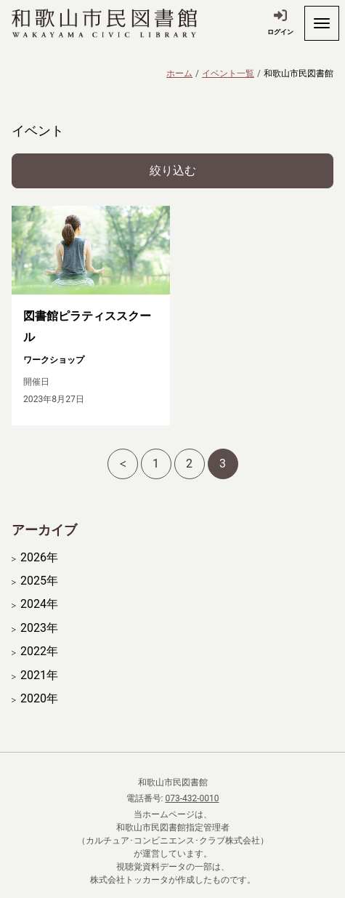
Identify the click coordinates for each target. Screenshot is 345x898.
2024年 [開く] (39, 604)
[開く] (321, 23)
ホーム (179, 73)
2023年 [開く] (39, 628)
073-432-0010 (192, 798)
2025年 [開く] (39, 581)
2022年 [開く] (39, 651)
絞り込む (173, 170)
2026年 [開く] (39, 557)
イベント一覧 (228, 73)
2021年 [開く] (39, 675)
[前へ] (122, 463)
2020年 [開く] (39, 698)
